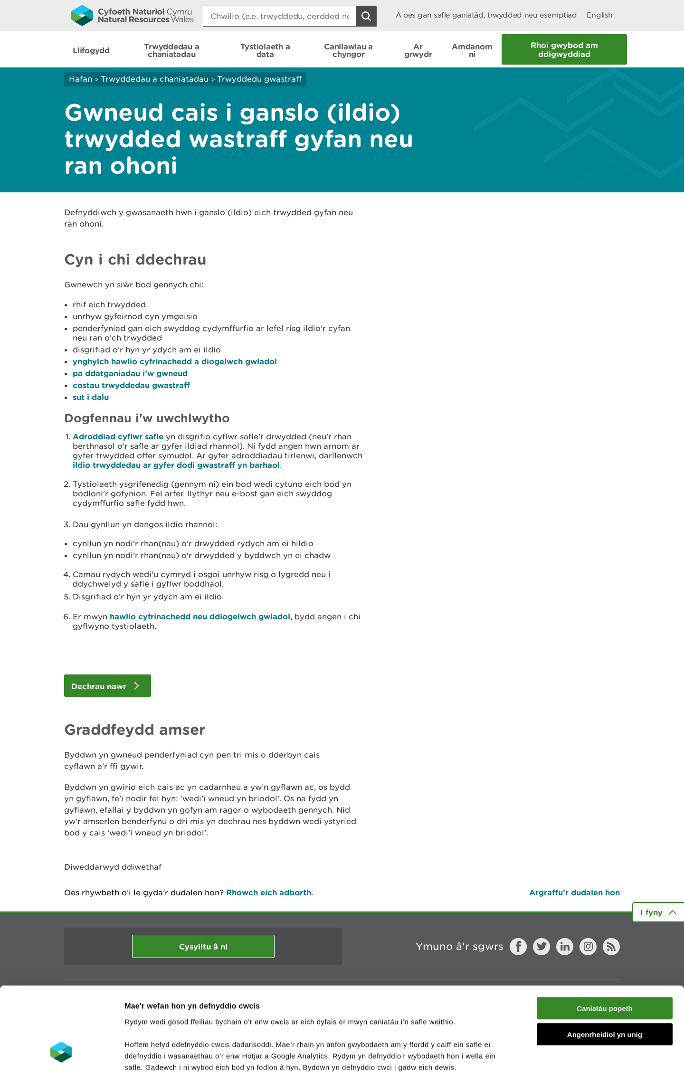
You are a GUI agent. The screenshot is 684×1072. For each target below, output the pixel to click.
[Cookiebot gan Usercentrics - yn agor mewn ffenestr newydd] (61, 1053)
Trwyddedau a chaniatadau (155, 79)
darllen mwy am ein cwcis (191, 1015)
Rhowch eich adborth (268, 892)
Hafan (80, 79)
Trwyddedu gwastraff (259, 79)
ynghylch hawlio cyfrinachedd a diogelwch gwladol (175, 361)
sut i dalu (91, 396)
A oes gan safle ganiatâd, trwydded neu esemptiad (486, 14)
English (600, 14)
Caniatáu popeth (605, 934)
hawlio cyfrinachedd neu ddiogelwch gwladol (200, 616)
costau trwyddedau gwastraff (131, 384)
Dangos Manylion (528, 1053)
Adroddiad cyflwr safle (118, 436)
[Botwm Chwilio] (366, 16)
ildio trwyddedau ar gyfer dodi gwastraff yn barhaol (176, 464)
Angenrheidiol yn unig (604, 960)
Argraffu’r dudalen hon (574, 892)
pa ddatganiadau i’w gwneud (130, 373)
